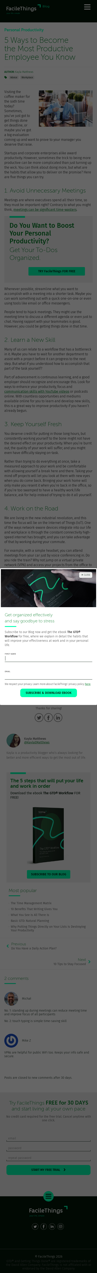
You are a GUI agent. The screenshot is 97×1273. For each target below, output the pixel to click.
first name (10, 654)
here (88, 684)
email (7, 671)
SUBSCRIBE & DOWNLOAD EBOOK (49, 693)
